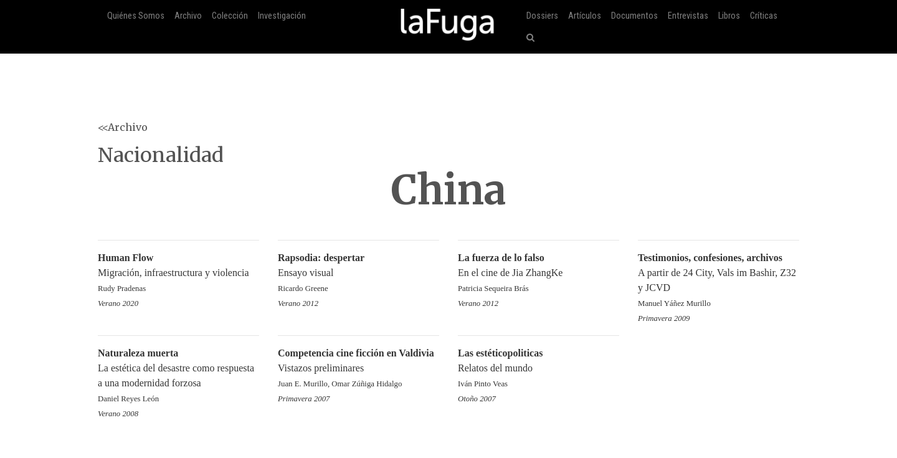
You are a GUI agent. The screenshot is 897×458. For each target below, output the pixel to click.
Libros (729, 16)
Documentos (634, 16)
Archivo (188, 16)
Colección (230, 16)
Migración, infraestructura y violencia (178, 274)
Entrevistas (688, 16)
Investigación (282, 16)
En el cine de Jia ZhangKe (538, 274)
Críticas (763, 16)
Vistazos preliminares (358, 369)
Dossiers (542, 16)
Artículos (584, 16)
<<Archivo (123, 127)
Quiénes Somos (135, 16)
